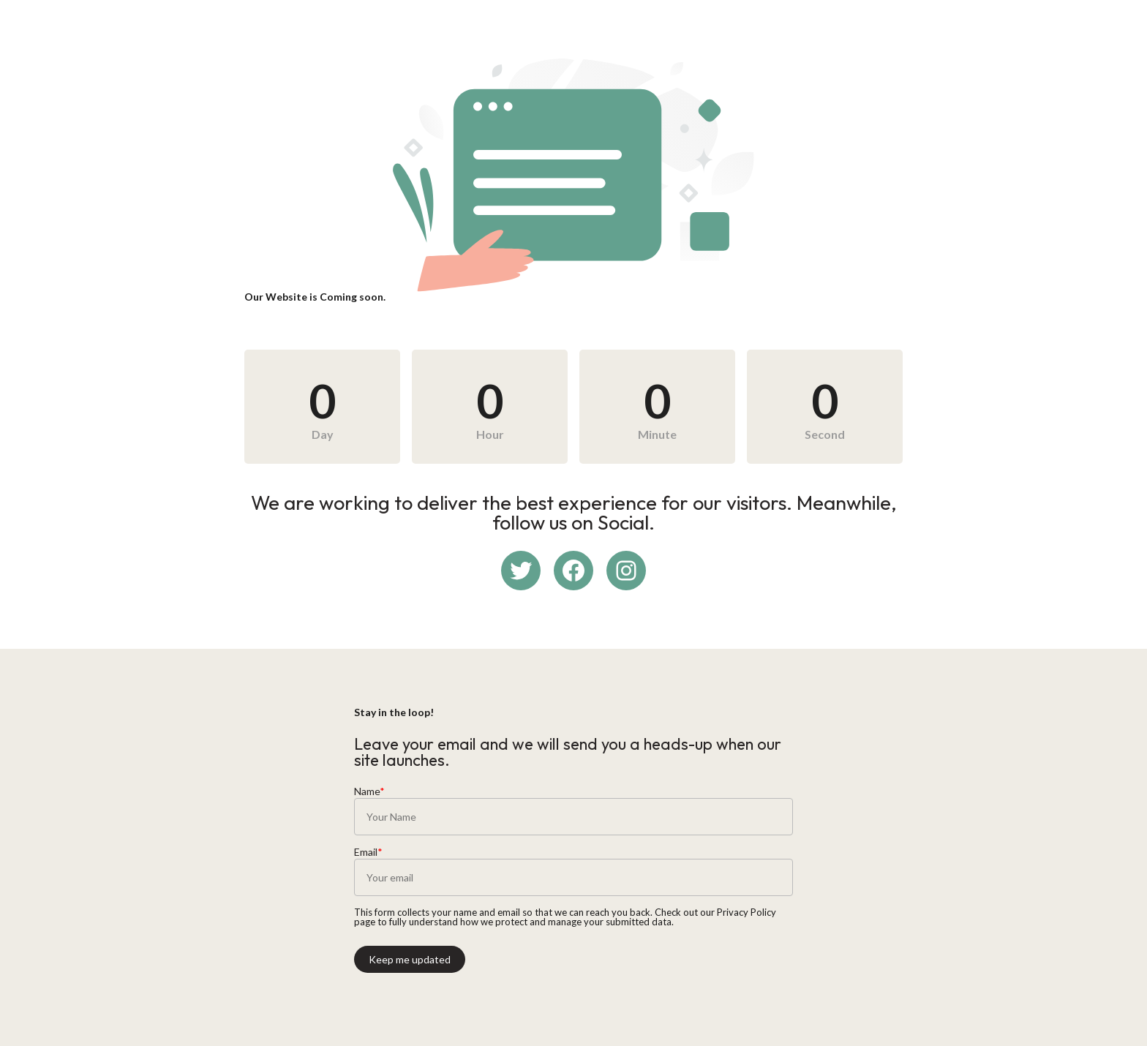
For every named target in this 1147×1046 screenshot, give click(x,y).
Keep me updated (410, 959)
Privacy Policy (746, 912)
